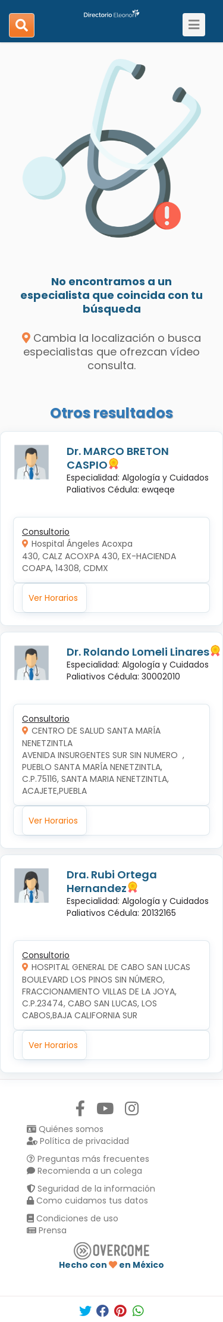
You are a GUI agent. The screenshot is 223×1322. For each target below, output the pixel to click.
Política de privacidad (78, 1141)
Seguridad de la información (91, 1189)
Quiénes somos (65, 1129)
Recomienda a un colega (84, 1171)
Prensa (47, 1230)
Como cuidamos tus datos (87, 1200)
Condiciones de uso (72, 1218)
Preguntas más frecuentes (88, 1159)
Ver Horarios (53, 598)
